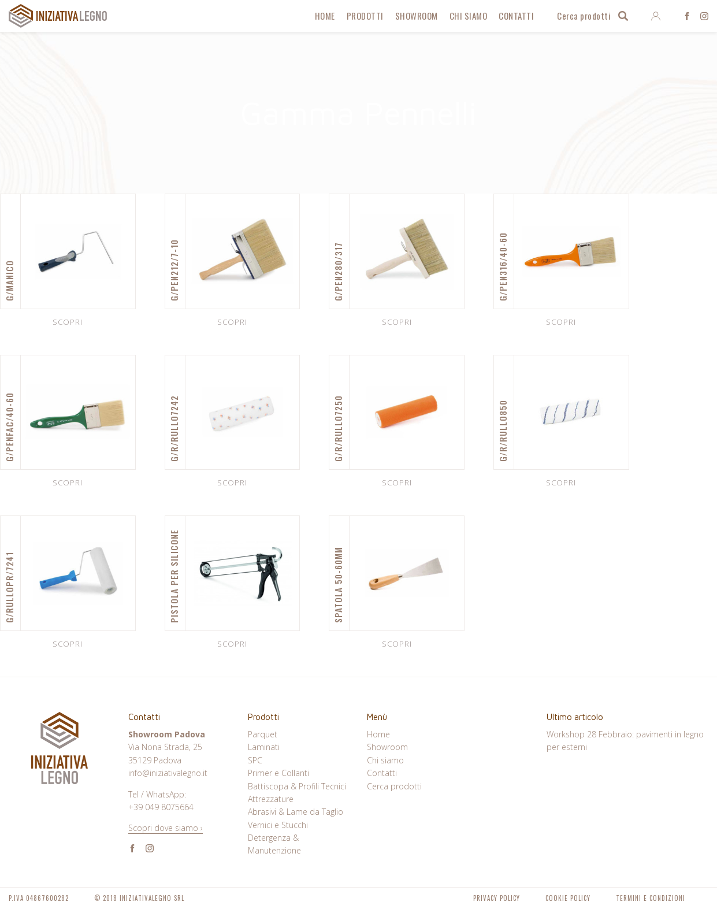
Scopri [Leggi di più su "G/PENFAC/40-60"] (68, 483)
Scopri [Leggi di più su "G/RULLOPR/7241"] (68, 644)
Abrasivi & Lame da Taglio (295, 811)
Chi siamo (468, 15)
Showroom (416, 15)
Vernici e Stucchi (278, 824)
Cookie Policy (567, 898)
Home (325, 15)
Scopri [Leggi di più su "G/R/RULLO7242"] (232, 483)
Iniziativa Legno (58, 16)
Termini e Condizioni (650, 898)
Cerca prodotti (584, 15)
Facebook (687, 16)
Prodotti (365, 15)
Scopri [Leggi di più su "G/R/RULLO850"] (561, 483)
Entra (655, 16)
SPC (255, 760)
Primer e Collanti (278, 772)
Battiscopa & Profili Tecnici (297, 786)
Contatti (516, 15)
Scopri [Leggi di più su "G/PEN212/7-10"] (232, 322)
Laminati (264, 746)
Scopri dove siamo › (165, 827)
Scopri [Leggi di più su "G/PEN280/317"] (397, 322)
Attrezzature (271, 798)
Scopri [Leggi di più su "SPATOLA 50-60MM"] (397, 644)
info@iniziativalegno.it (167, 772)
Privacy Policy (496, 898)
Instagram (704, 16)
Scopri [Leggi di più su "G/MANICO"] (68, 322)
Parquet (262, 734)
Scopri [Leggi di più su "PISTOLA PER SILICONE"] (232, 644)
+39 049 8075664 (161, 807)
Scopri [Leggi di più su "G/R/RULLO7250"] (397, 483)
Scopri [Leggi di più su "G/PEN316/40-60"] (561, 322)
